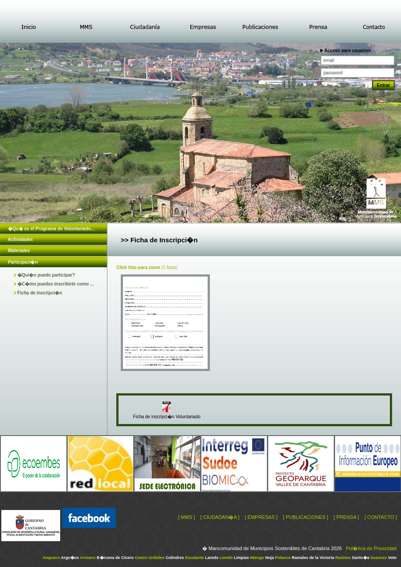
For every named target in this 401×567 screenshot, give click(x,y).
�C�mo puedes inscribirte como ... (53, 283)
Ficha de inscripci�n (37, 292)
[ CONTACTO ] (380, 517)
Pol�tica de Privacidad (371, 548)
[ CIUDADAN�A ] (219, 517)
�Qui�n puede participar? (44, 275)
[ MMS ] (186, 517)
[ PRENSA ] (346, 517)
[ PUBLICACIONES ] (305, 517)
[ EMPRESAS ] (261, 517)
